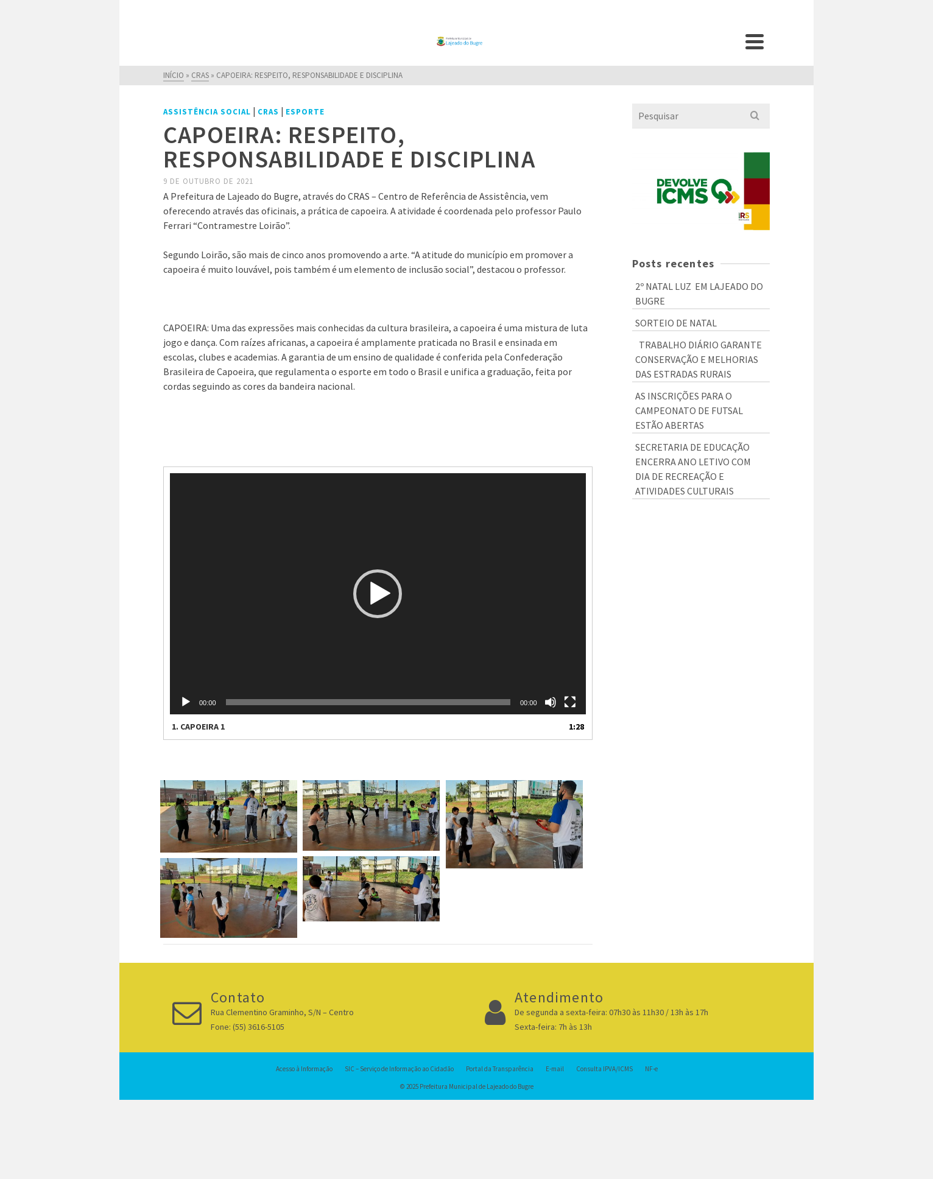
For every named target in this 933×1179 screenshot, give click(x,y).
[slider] (368, 702)
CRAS (268, 112)
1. (198, 726)
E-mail (555, 1069)
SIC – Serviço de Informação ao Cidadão (399, 1069)
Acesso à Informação (304, 1069)
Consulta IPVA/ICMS (604, 1069)
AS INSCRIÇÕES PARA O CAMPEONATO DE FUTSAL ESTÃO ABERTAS (689, 410)
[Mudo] (550, 702)
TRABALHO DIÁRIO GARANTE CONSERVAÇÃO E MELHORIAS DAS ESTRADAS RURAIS (698, 359)
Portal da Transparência (499, 1069)
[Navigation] (754, 41)
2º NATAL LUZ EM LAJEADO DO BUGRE (699, 293)
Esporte (305, 112)
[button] (377, 593)
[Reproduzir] (186, 702)
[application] (378, 593)
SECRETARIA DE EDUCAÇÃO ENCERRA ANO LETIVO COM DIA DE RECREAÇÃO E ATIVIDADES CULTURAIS (693, 469)
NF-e (651, 1069)
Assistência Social (207, 112)
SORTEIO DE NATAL (676, 323)
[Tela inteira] (570, 702)
